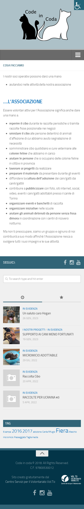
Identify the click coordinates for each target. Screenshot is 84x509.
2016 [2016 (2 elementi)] (17, 431)
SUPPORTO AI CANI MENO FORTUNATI (48, 334)
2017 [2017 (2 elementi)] (27, 431)
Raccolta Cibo (31, 376)
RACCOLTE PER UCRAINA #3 (41, 397)
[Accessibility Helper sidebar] (79, 5)
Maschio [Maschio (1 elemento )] (73, 432)
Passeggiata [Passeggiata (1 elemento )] (20, 437)
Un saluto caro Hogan (37, 313)
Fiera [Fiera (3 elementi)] (62, 430)
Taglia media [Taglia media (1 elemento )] (32, 437)
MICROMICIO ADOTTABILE (40, 355)
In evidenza (30, 308)
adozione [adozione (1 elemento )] (37, 432)
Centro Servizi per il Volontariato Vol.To (30, 482)
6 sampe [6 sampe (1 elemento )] (7, 432)
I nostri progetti (34, 329)
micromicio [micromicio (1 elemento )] (8, 437)
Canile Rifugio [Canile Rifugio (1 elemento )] (48, 432)
